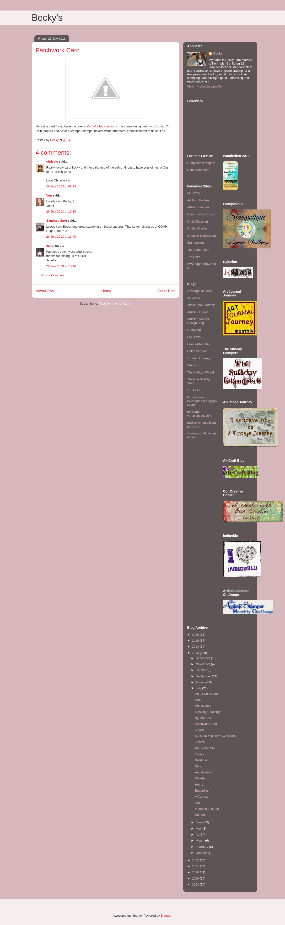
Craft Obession (197, 221)
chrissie (52, 161)
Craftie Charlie (197, 228)
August (201, 682)
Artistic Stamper (198, 207)
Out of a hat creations (102, 126)
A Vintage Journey (199, 291)
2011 (196, 866)
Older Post (167, 291)
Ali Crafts (193, 193)
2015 (196, 640)
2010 (196, 872)
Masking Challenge (208, 712)
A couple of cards (207, 808)
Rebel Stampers (198, 170)
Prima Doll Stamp (207, 748)
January (202, 852)
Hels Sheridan (197, 351)
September (204, 676)
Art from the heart (199, 200)
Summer (201, 814)
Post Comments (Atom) (115, 303)
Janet (50, 245)
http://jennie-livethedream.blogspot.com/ (202, 400)
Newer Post (45, 291)
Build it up (202, 760)
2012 (196, 860)
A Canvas (201, 796)
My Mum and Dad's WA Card (215, 736)
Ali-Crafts (193, 298)
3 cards (200, 742)
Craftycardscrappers (201, 163)
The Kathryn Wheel (200, 372)
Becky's (47, 18)
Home (106, 291)
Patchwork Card (206, 724)
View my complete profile (204, 86)
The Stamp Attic (198, 250)
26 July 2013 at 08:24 (61, 186)
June (199, 822)
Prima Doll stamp (207, 693)
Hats (198, 699)
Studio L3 (193, 365)
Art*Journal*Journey (201, 305)
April (199, 834)
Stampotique (196, 242)
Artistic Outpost (197, 312)
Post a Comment (53, 275)
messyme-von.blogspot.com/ (200, 413)
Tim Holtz (193, 257)
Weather (201, 778)
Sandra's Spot (56, 220)
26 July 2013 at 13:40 (61, 236)
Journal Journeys (199, 358)
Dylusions (194, 337)
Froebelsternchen (199, 344)
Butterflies (202, 790)
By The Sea (203, 718)
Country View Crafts (201, 214)
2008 (196, 884)
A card (199, 730)
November (203, 664)
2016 (196, 634)
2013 (196, 653)
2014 (196, 646)
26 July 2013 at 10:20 (61, 211)
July (199, 688)
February (202, 846)
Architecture (203, 705)
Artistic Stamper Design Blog (198, 321)
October (202, 670)
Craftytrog (194, 330)
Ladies (199, 754)
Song (198, 766)
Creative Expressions (202, 235)
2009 (196, 878)
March (200, 840)
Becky (217, 53)
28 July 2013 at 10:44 (61, 266)
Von (49, 195)
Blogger (166, 915)
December (203, 658)
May (199, 828)
